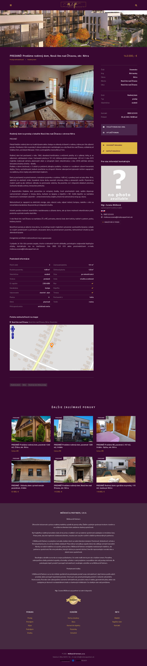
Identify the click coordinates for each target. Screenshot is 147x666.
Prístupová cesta (16, 306)
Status (12, 279)
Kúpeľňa (56, 288)
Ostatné (73, 633)
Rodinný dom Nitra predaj (37, 385)
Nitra (24, 385)
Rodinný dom (32, 59)
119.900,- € (100, 491)
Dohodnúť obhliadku (112, 145)
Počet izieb (14, 265)
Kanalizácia (14, 288)
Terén (55, 301)
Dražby (29, 633)
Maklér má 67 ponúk (111, 222)
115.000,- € (58, 491)
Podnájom (30, 629)
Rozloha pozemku (16, 269)
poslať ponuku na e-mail (114, 127)
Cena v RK (15, 451)
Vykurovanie (14, 292)
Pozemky (73, 629)
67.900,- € (15, 491)
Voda (55, 279)
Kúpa (30, 625)
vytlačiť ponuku (111, 132)
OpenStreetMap (88, 369)
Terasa (56, 292)
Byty (73, 621)
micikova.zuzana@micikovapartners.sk (118, 217)
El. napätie (13, 283)
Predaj (30, 618)
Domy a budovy (73, 618)
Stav (55, 274)
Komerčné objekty (73, 625)
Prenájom (29, 621)
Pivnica (12, 297)
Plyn (54, 283)
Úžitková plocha (59, 269)
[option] (73, 28)
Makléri (117, 618)
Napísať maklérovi (111, 151)
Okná (12, 301)
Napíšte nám (117, 621)
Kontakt (117, 625)
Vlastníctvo (14, 274)
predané (16, 418)
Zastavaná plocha (60, 265)
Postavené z (58, 297)
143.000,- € (130, 56)
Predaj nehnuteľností (17, 59)
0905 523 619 (108, 214)
